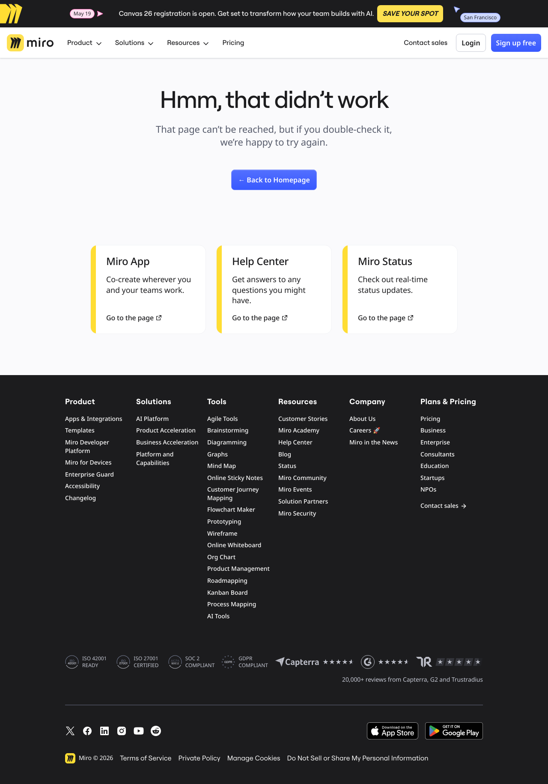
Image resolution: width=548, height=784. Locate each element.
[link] (274, 180)
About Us (362, 419)
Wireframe (222, 534)
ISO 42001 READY (94, 662)
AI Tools (218, 616)
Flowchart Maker (231, 510)
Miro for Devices (88, 463)
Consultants (437, 454)
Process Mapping (231, 604)
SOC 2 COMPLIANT (200, 662)
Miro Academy (298, 430)
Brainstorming (228, 430)
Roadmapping (227, 581)
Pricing (233, 43)
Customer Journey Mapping (233, 494)
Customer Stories (303, 419)
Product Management (238, 569)
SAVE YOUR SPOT (410, 13)
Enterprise (435, 442)
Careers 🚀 (364, 430)
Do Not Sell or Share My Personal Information (357, 758)
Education (434, 466)
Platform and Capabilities (155, 458)
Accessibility (82, 486)
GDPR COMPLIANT (253, 662)
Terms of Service (145, 758)
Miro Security (297, 514)
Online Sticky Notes (235, 478)
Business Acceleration (167, 442)
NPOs (428, 490)
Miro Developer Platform (87, 446)
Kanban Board (227, 593)
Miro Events (295, 490)
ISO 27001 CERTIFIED (146, 662)
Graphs (217, 454)
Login (471, 43)
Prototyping (224, 522)
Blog (284, 454)
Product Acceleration (166, 430)
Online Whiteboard (234, 545)
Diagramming (227, 442)
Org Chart (221, 557)
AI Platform (152, 419)
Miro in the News (373, 442)
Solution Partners (303, 502)
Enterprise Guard (89, 475)
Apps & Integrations (93, 419)
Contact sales (425, 43)
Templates (80, 430)
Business (433, 430)
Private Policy (199, 758)
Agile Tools (222, 419)
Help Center (295, 442)
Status (287, 466)
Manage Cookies (253, 758)
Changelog (80, 498)
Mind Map (221, 466)
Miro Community (302, 478)
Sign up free (516, 43)
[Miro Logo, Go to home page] (30, 42)
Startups (432, 478)
